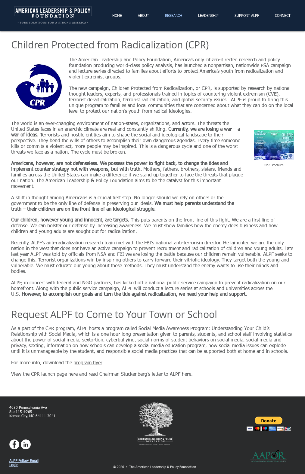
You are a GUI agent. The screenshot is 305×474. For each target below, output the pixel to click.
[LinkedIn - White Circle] (26, 444)
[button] (269, 424)
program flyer (87, 363)
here (73, 374)
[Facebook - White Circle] (14, 444)
